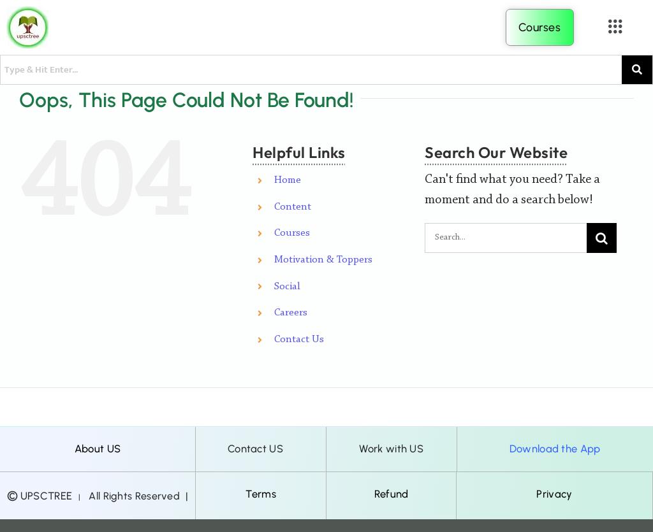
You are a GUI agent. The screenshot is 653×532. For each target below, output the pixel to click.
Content (292, 207)
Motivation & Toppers (323, 260)
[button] (615, 27)
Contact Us (299, 339)
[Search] (602, 238)
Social (287, 287)
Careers (290, 313)
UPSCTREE (46, 495)
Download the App (555, 448)
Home (287, 180)
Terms (261, 493)
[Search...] (506, 238)
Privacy (554, 493)
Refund (391, 493)
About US (98, 448)
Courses (292, 233)
